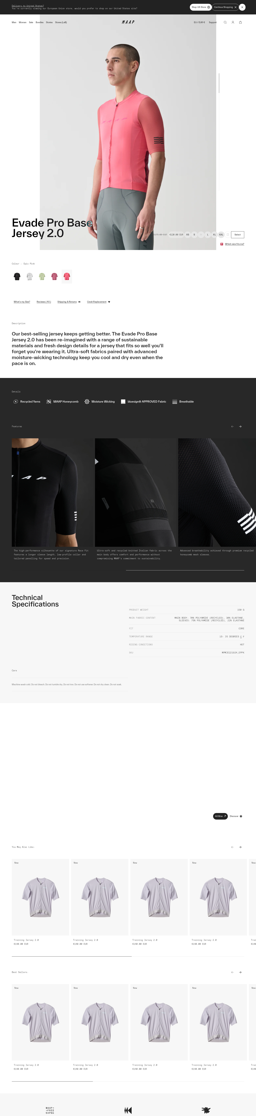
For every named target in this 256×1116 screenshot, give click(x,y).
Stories (49, 22)
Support (213, 22)
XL (214, 234)
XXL (221, 234)
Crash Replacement (98, 302)
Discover (236, 816)
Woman (22, 22)
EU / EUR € (199, 22)
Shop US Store (201, 7)
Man (14, 22)
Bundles (39, 22)
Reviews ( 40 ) (44, 302)
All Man (220, 816)
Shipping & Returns (69, 302)
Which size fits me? (234, 244)
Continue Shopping (225, 7)
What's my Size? (22, 302)
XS (187, 234)
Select (238, 234)
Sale (31, 22)
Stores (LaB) (61, 22)
